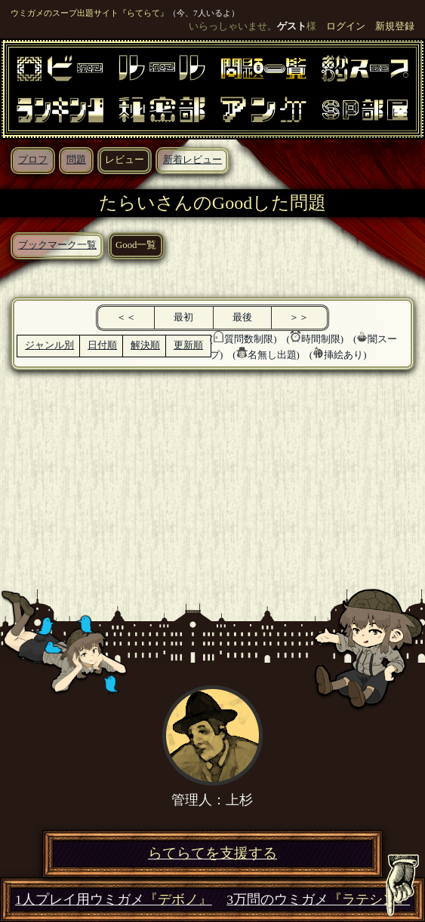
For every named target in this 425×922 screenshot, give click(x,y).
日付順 (102, 345)
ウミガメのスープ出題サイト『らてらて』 (89, 12)
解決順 (145, 345)
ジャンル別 (49, 345)
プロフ (33, 160)
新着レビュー (192, 160)
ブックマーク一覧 (57, 245)
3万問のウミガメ (318, 900)
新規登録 (394, 26)
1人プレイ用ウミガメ (113, 900)
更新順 (188, 345)
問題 (76, 160)
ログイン (345, 26)
